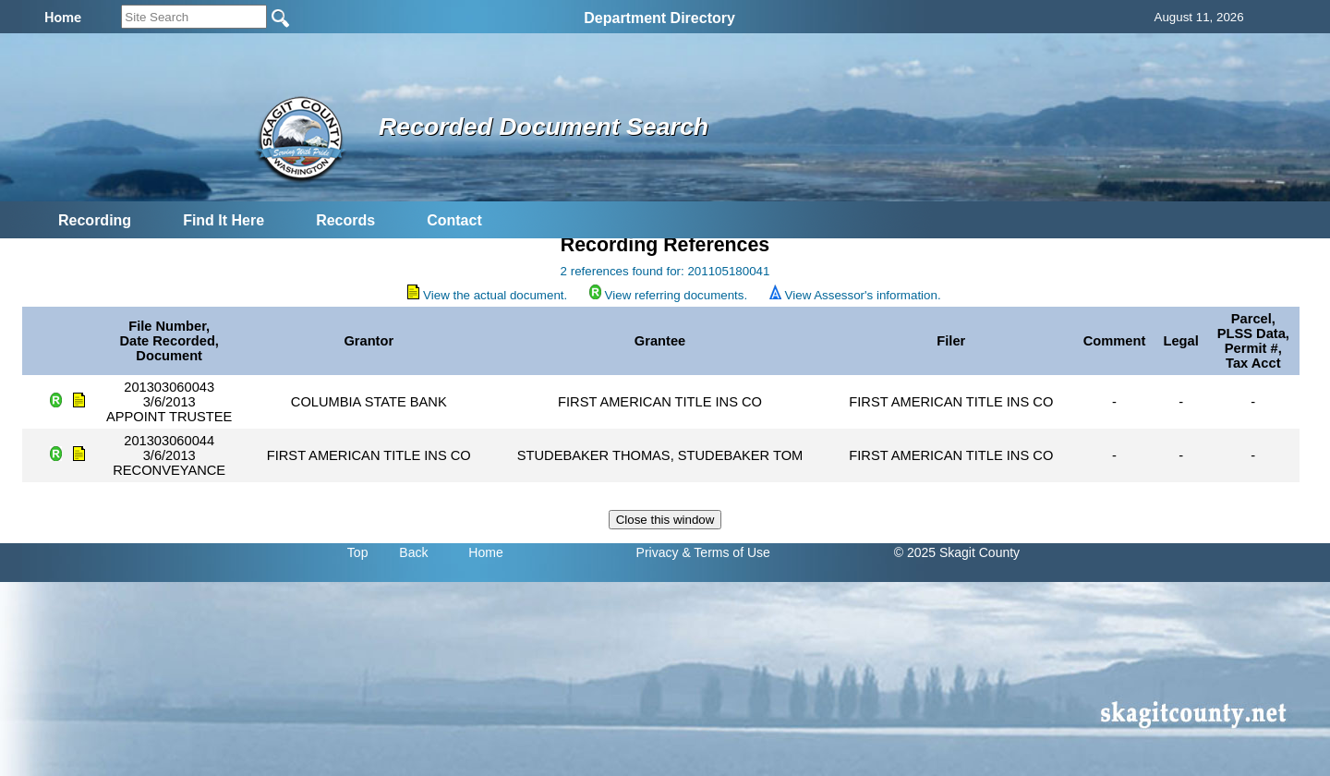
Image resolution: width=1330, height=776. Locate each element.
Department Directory (659, 18)
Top (358, 552)
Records (345, 220)
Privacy (657, 552)
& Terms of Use (725, 552)
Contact (454, 220)
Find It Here (223, 220)
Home (485, 552)
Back (413, 552)
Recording (94, 220)
